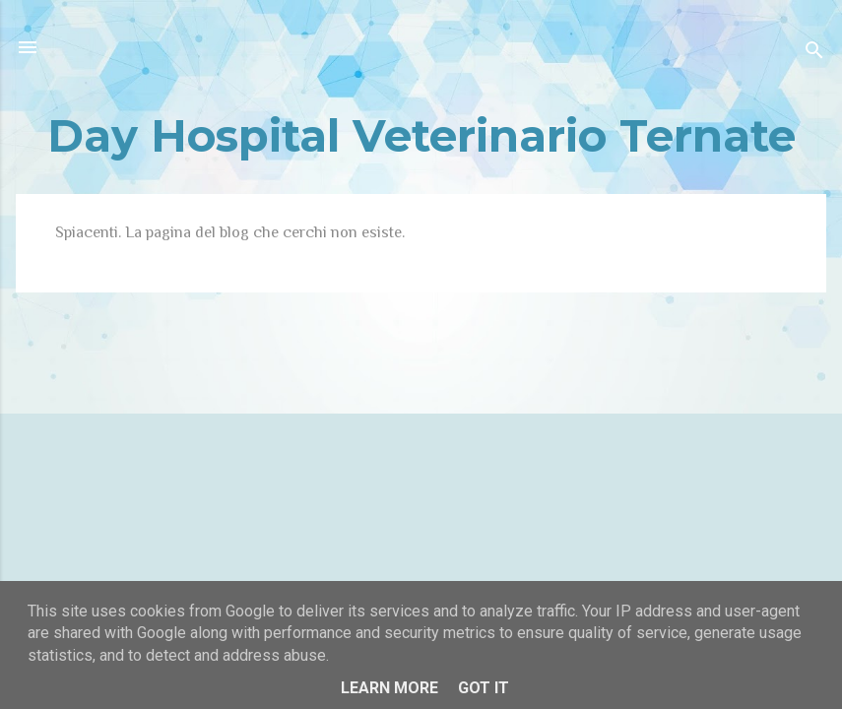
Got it (483, 687)
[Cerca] (814, 54)
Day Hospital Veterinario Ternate (421, 135)
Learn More (389, 687)
